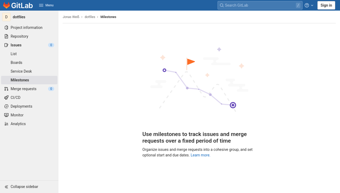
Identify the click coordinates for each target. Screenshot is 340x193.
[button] (29, 186)
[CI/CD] (29, 97)
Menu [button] (46, 5)
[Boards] (29, 62)
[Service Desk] (29, 71)
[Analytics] (29, 124)
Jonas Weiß (71, 17)
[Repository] (29, 36)
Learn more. (201, 155)
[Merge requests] (29, 89)
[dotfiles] (29, 17)
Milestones (108, 17)
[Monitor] (29, 115)
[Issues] (29, 45)
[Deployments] (29, 106)
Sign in (326, 5)
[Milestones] (29, 80)
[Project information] (29, 27)
